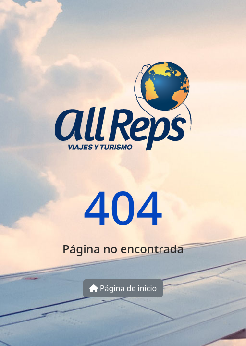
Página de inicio (123, 288)
